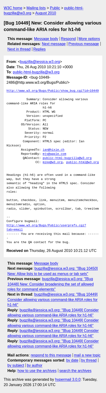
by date (72, 360)
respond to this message (51, 355)
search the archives (75, 371)
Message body (46, 39)
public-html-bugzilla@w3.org (36, 72)
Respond (68, 39)
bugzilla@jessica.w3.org (40, 62)
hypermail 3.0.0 (67, 379)
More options (89, 39)
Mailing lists (36, 8)
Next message (54, 44)
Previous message (83, 44)
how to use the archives (37, 371)
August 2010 (45, 13)
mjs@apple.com (54, 154)
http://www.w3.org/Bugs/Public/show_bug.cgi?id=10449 (52, 91)
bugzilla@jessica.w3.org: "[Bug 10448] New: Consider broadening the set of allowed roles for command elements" (50, 284)
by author (34, 365)
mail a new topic (87, 355)
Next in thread (19, 49)
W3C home (13, 8)
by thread (89, 360)
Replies (39, 49)
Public (55, 8)
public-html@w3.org (82, 162)
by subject (15, 365)
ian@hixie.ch (53, 150)
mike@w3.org (53, 162)
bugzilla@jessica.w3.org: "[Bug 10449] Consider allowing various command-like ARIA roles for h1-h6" (52, 299)
